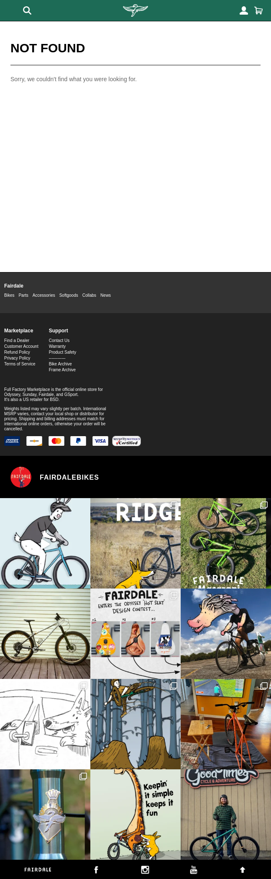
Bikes (9, 295)
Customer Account (21, 346)
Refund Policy (17, 352)
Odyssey (12, 394)
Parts (23, 295)
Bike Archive (60, 364)
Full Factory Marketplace (27, 389)
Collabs (89, 295)
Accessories (44, 295)
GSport (71, 394)
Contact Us (59, 340)
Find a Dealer (16, 340)
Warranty (57, 346)
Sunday (29, 394)
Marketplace (18, 331)
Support (58, 331)
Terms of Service (19, 364)
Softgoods (68, 295)
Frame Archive (62, 370)
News (105, 295)
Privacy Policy (17, 358)
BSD (54, 399)
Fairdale (13, 286)
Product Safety (63, 352)
